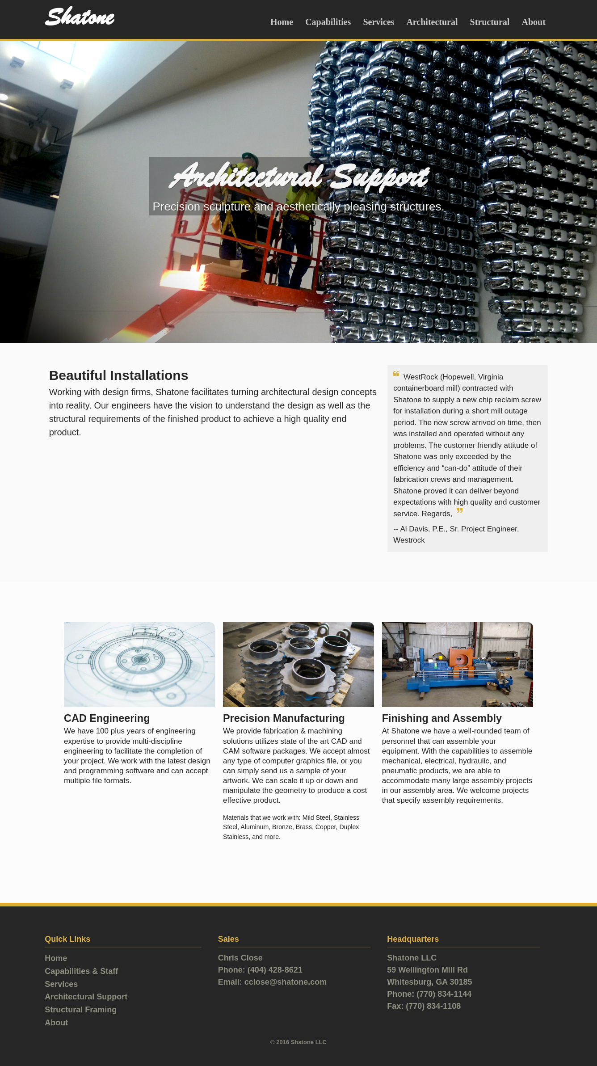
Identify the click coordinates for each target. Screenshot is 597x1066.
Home (281, 22)
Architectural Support (86, 996)
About (533, 22)
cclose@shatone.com (285, 982)
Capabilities (328, 22)
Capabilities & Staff (81, 971)
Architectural (432, 22)
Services (378, 22)
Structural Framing (81, 1009)
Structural (490, 22)
